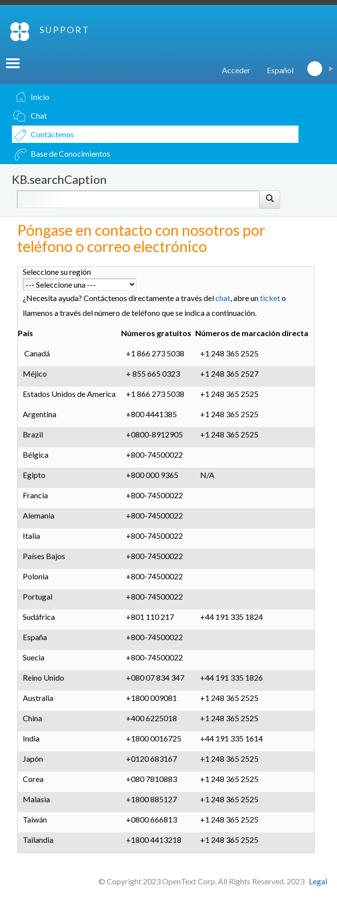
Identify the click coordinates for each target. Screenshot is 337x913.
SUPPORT (65, 29)
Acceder (236, 70)
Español (280, 70)
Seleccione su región (57, 271)
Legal (318, 881)
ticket (270, 298)
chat (222, 298)
